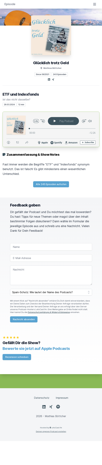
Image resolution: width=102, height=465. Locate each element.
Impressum (62, 397)
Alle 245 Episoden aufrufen (51, 184)
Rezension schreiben (16, 357)
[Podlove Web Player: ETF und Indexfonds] (51, 129)
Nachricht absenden (24, 319)
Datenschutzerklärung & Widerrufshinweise (49, 312)
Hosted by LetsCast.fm (51, 428)
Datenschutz (41, 397)
